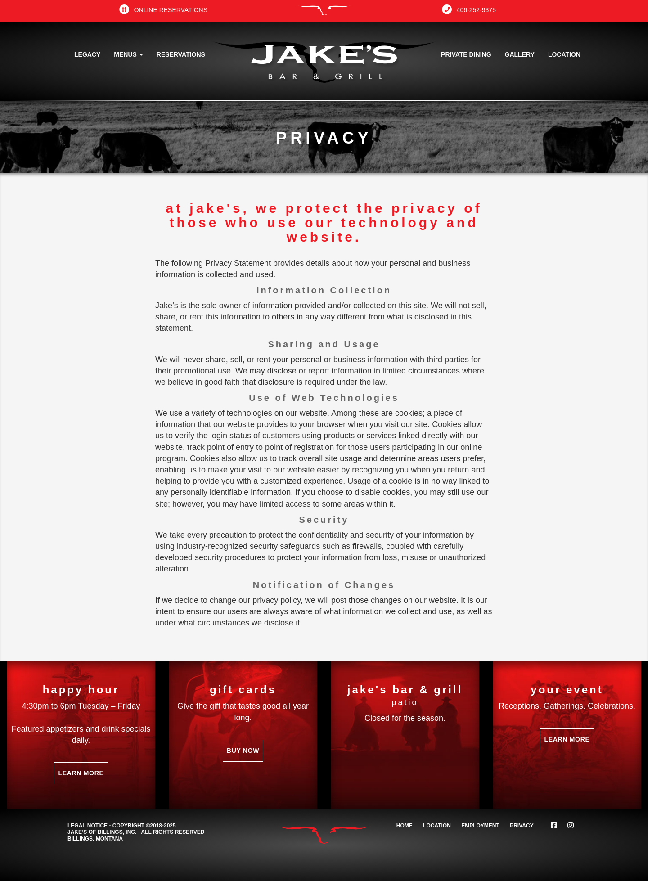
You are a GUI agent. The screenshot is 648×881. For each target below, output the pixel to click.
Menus (128, 54)
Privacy (521, 826)
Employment (480, 826)
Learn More (81, 773)
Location (564, 54)
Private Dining (466, 54)
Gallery (520, 54)
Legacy (87, 54)
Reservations (181, 54)
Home (404, 826)
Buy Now (243, 750)
